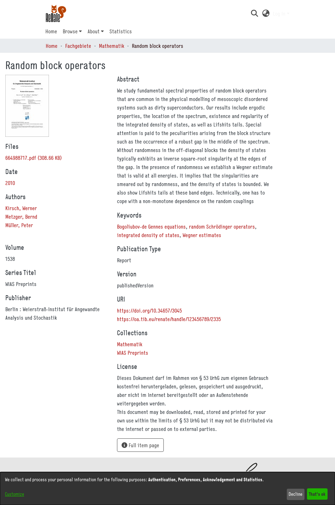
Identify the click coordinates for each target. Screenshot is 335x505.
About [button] (94, 31)
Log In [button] (280, 13)
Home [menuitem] (51, 31)
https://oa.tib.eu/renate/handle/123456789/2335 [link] (169, 319)
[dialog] (167, 488)
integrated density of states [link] (148, 235)
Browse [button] (70, 31)
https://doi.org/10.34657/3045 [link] (149, 310)
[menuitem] (72, 31)
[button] (254, 13)
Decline (295, 494)
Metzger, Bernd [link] (21, 216)
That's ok (317, 494)
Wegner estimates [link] (202, 235)
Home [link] (51, 46)
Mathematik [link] (111, 46)
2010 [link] (10, 183)
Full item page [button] (140, 445)
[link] (33, 158)
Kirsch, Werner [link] (21, 208)
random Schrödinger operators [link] (222, 226)
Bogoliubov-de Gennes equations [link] (151, 226)
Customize (14, 494)
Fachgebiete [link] (78, 46)
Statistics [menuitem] (121, 31)
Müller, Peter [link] (19, 225)
